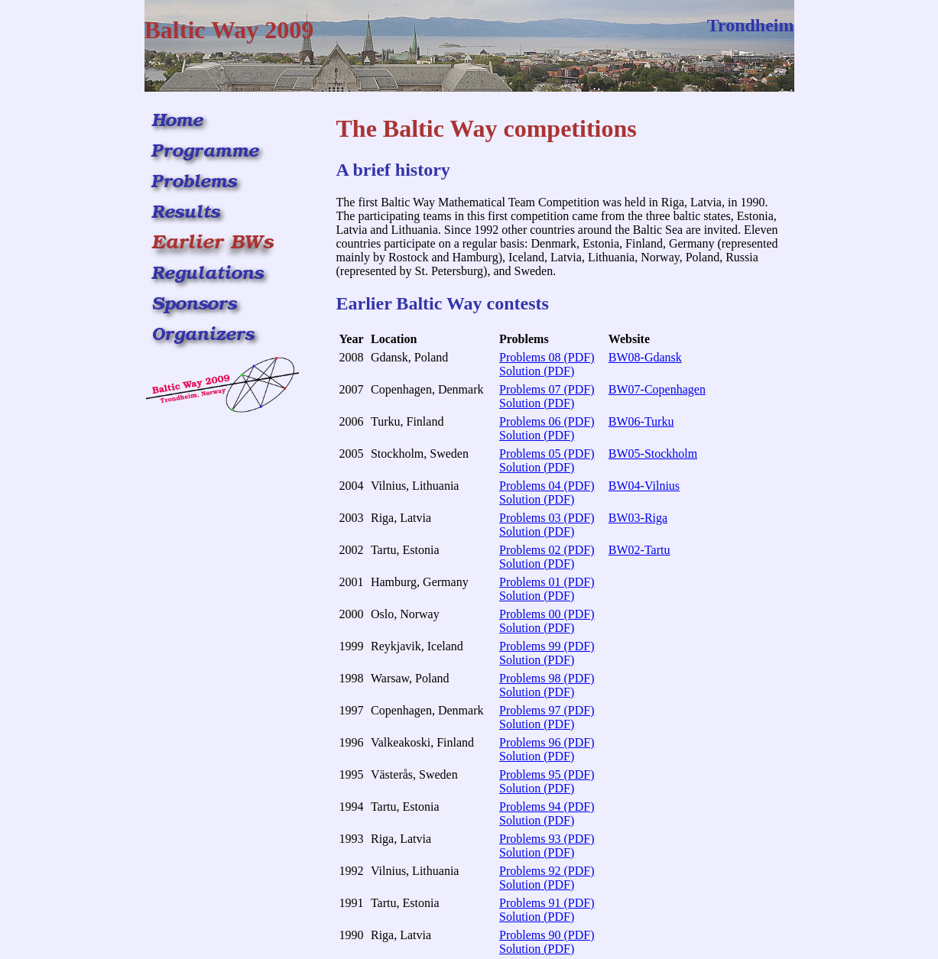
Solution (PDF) (536, 370)
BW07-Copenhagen (657, 389)
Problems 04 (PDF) (546, 485)
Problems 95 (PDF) (546, 774)
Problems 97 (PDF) (546, 710)
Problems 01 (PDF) (546, 581)
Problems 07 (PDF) (546, 389)
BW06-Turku (641, 421)
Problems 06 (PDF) (546, 421)
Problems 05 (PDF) (546, 453)
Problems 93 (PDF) (546, 838)
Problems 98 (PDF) (546, 678)
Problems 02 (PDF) (546, 549)
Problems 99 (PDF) (546, 646)
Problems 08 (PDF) (546, 357)
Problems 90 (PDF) (546, 934)
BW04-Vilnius (644, 485)
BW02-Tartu (639, 549)
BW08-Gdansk (645, 357)
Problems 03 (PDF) (546, 517)
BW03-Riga (638, 517)
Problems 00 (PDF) (546, 613)
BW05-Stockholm (653, 453)
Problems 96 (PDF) (546, 742)
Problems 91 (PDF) (546, 902)
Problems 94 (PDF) (546, 806)
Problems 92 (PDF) (546, 870)
